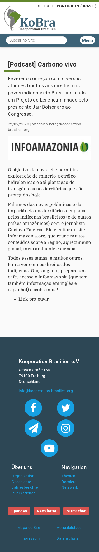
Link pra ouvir (33, 299)
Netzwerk (70, 487)
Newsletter (46, 511)
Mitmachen (77, 511)
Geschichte (21, 482)
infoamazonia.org (26, 236)
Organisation (23, 476)
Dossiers (69, 482)
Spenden (19, 511)
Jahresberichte (25, 487)
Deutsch (44, 6)
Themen (68, 476)
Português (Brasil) (76, 6)
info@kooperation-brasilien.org (46, 391)
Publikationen (23, 493)
